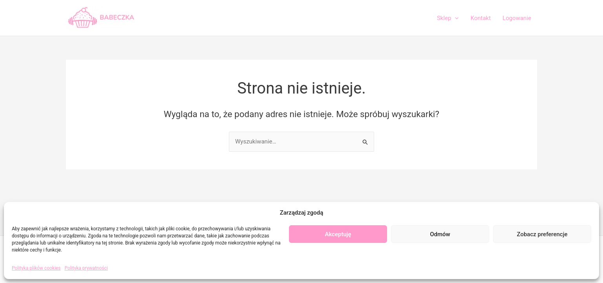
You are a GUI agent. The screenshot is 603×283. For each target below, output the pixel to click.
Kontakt (480, 18)
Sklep (448, 18)
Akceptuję (338, 234)
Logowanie (516, 18)
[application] (455, 18)
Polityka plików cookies (36, 268)
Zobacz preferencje (542, 234)
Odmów (440, 234)
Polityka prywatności (86, 268)
